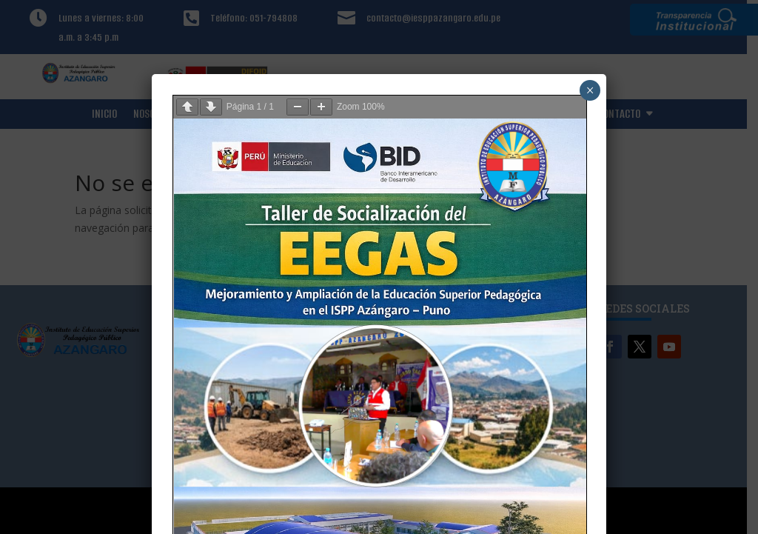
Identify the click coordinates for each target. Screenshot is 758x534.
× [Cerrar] (590, 90)
